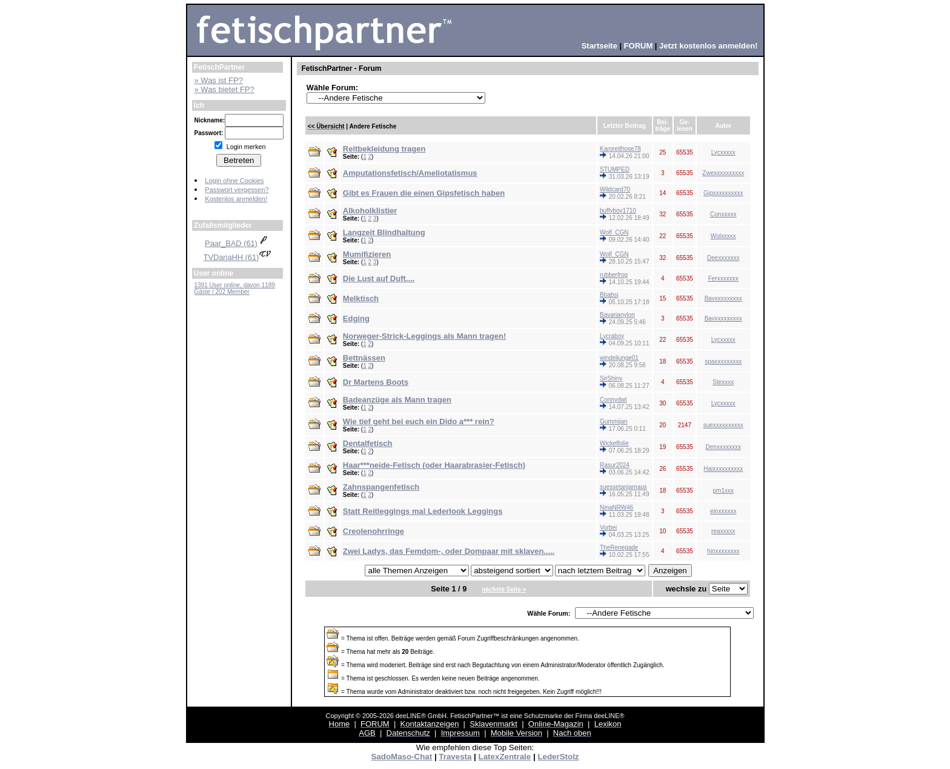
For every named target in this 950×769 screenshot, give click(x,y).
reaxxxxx (723, 531)
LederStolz (558, 756)
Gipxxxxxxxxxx (723, 193)
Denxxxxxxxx (723, 447)
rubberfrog (614, 274)
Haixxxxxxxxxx (723, 468)
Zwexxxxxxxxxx (723, 173)
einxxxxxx (723, 511)
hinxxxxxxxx (723, 551)
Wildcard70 (615, 189)
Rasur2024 (614, 465)
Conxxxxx (723, 214)
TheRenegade (619, 547)
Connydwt (613, 399)
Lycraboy (612, 336)
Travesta (455, 756)
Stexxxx (723, 382)
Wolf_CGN (614, 232)
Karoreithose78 (620, 148)
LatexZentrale (505, 756)
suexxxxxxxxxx (723, 425)
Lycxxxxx (723, 152)
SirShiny (611, 378)
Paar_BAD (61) (237, 243)
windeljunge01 (619, 358)
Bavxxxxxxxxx (723, 298)
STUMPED (614, 169)
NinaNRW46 (616, 507)
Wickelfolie (614, 443)
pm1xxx (723, 490)
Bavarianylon (617, 314)
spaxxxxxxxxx (723, 361)
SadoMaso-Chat (401, 756)
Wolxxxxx (723, 236)
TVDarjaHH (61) (237, 257)
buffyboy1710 (618, 210)
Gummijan (614, 421)
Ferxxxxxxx (723, 278)
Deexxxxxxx (723, 258)
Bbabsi (609, 294)
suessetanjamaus (623, 487)
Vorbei (608, 527)
